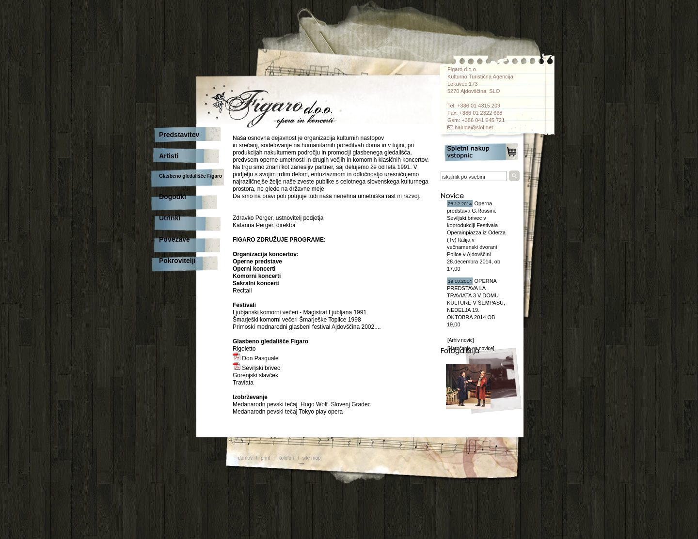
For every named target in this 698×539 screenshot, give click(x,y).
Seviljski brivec (256, 368)
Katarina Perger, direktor (264, 225)
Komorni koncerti (257, 276)
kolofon (286, 458)
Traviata (243, 382)
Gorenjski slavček (255, 375)
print (265, 458)
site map (311, 458)
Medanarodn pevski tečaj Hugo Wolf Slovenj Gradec (302, 404)
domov (245, 458)
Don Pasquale (256, 358)
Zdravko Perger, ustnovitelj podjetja (278, 218)
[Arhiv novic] (460, 340)
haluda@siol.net (474, 127)
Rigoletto (244, 348)
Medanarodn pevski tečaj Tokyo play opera (288, 411)
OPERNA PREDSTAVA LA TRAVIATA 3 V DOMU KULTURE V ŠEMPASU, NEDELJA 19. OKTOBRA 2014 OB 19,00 (476, 302)
